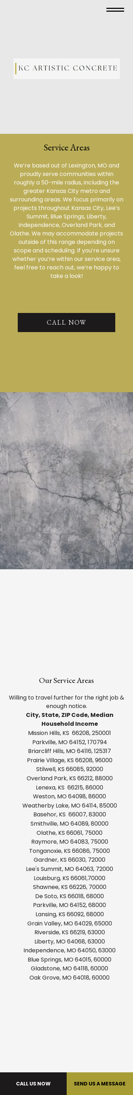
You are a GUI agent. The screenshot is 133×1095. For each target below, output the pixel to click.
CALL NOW (66, 322)
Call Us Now (33, 1083)
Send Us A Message (100, 1083)
